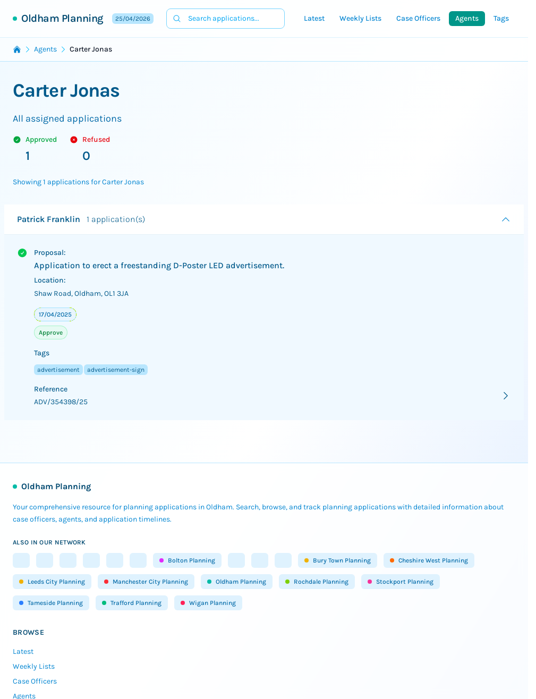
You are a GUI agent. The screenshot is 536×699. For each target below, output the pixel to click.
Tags (501, 18)
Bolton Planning (187, 560)
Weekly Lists (360, 18)
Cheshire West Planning (429, 560)
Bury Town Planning (337, 560)
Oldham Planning (62, 18)
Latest (314, 18)
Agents (467, 18)
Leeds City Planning (52, 581)
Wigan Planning (208, 603)
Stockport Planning (400, 581)
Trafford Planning (131, 603)
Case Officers (418, 18)
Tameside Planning (51, 603)
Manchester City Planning (146, 581)
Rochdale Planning (316, 581)
